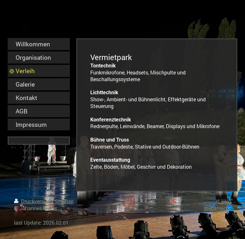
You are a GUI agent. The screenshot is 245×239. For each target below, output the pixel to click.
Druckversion (33, 201)
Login (224, 201)
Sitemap (64, 201)
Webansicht (217, 208)
